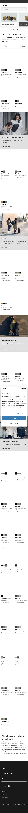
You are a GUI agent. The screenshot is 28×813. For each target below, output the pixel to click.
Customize (14, 423)
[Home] (5, 5)
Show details (20, 413)
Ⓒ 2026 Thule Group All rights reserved (10, 804)
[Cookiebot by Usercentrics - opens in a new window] (20, 389)
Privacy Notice (4, 791)
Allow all (14, 418)
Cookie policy (4, 794)
